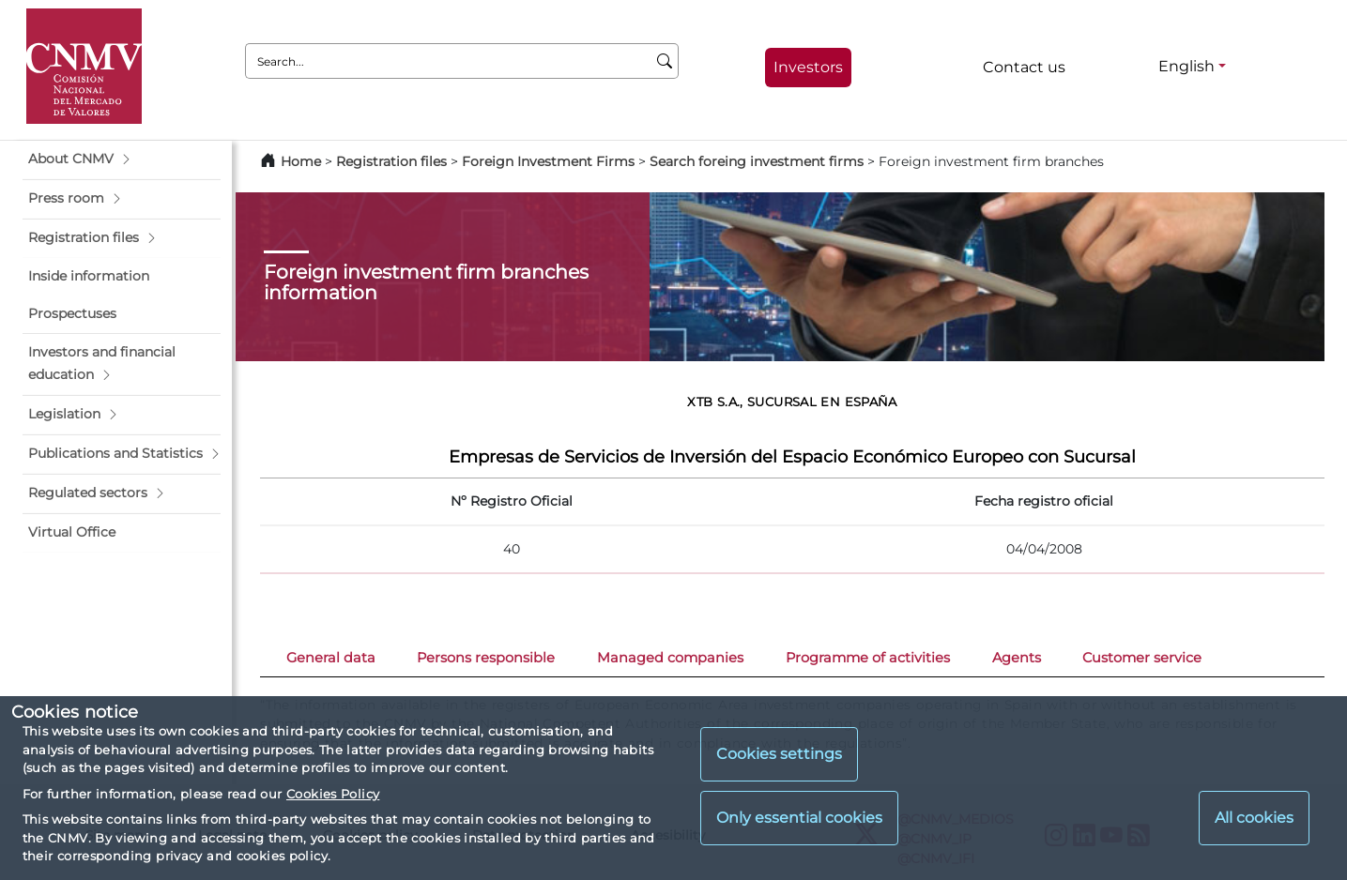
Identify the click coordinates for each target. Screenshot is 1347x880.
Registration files (391, 161)
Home (301, 161)
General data (330, 657)
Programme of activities (868, 657)
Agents (1016, 657)
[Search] (665, 61)
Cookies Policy (332, 793)
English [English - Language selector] (1186, 66)
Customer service (1142, 657)
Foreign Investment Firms (548, 161)
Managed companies (670, 657)
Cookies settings (779, 754)
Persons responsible (486, 657)
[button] (122, 159)
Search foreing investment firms (757, 161)
